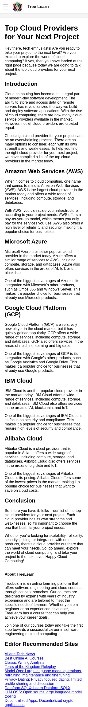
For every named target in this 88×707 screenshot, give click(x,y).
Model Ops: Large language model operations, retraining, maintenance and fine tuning (43, 673)
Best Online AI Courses (24, 658)
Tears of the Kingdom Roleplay (30, 667)
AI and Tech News (20, 654)
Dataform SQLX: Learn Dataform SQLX (37, 688)
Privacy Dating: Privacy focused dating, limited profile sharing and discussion (43, 681)
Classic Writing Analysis (24, 662)
